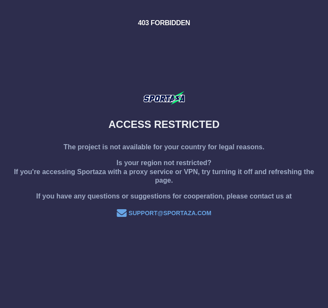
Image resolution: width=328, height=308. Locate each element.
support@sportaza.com (164, 213)
